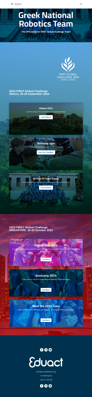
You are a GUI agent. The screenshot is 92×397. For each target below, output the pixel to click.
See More (46, 259)
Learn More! (46, 117)
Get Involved (46, 187)
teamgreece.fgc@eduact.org (46, 372)
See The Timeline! (46, 152)
